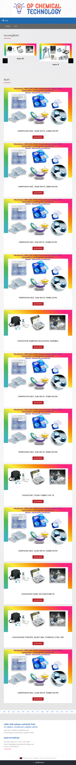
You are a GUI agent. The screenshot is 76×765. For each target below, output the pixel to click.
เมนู (5, 20)
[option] (20, 53)
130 (4, 712)
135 (28, 712)
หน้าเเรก (7, 26)
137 (37, 712)
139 (47, 712)
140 (52, 712)
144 (72, 712)
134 (23, 712)
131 (9, 712)
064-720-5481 (24, 742)
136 (33, 712)
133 (18, 712)
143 (67, 712)
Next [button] (70, 60)
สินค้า (16, 26)
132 (13, 712)
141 (57, 712)
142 (62, 712)
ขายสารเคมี (7, 749)
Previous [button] (5, 60)
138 (42, 712)
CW (30, 758)
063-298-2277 (12, 742)
